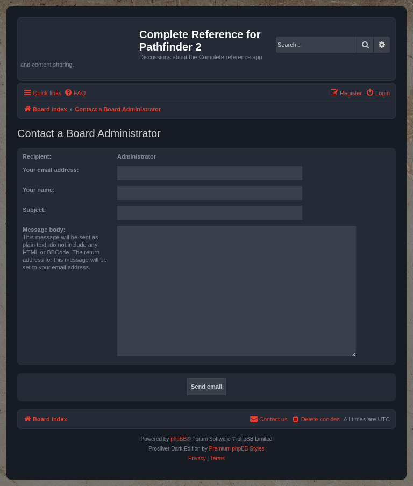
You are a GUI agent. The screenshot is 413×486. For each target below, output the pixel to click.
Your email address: (51, 170)
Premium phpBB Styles (237, 449)
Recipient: (37, 156)
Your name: (39, 190)
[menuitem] (75, 93)
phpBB (178, 439)
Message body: (44, 229)
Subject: (34, 209)
